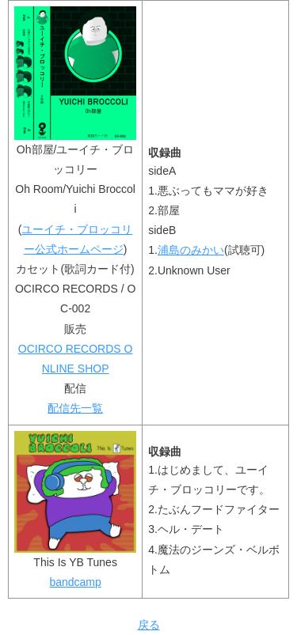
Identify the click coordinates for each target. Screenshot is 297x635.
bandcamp (75, 582)
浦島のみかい (191, 250)
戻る (149, 624)
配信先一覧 (75, 408)
